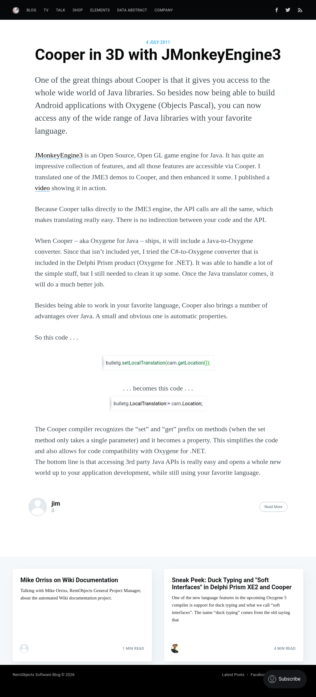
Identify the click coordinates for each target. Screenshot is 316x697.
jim (56, 503)
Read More (273, 507)
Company (164, 10)
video (42, 188)
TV (46, 10)
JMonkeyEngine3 (59, 155)
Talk (60, 10)
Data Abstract (132, 10)
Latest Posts (233, 674)
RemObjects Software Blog (36, 674)
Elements (100, 10)
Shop (78, 10)
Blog (31, 10)
